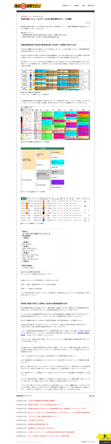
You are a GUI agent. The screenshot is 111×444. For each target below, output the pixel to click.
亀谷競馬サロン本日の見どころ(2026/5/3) (41, 428)
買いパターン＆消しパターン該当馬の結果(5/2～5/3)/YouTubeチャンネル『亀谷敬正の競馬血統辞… (59, 412)
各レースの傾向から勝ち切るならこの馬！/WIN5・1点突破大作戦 (48, 436)
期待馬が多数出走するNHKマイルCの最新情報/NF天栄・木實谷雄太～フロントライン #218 (56, 408)
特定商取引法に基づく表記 (88, 442)
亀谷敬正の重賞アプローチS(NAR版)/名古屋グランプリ (45, 405)
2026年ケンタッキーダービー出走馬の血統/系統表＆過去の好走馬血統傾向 (51, 432)
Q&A (83, 5)
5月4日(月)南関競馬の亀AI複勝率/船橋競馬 (41, 401)
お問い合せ (91, 5)
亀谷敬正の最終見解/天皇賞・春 (38, 424)
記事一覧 (92, 396)
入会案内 (76, 5)
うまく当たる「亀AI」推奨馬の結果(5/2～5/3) (42, 416)
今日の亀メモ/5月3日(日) (36, 420)
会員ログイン (66, 5)
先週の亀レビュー (26, 16)
